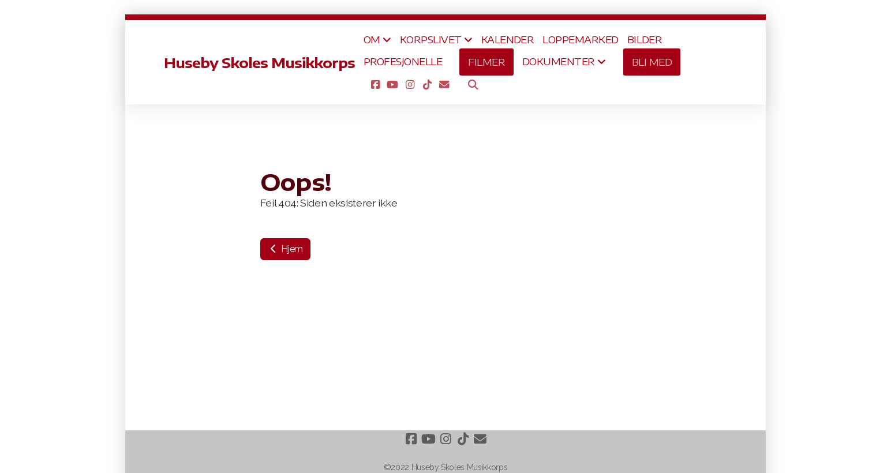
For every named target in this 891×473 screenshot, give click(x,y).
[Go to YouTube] (392, 84)
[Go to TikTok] (427, 84)
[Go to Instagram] (409, 84)
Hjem (285, 248)
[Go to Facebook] (375, 84)
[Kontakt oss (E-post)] (444, 84)
